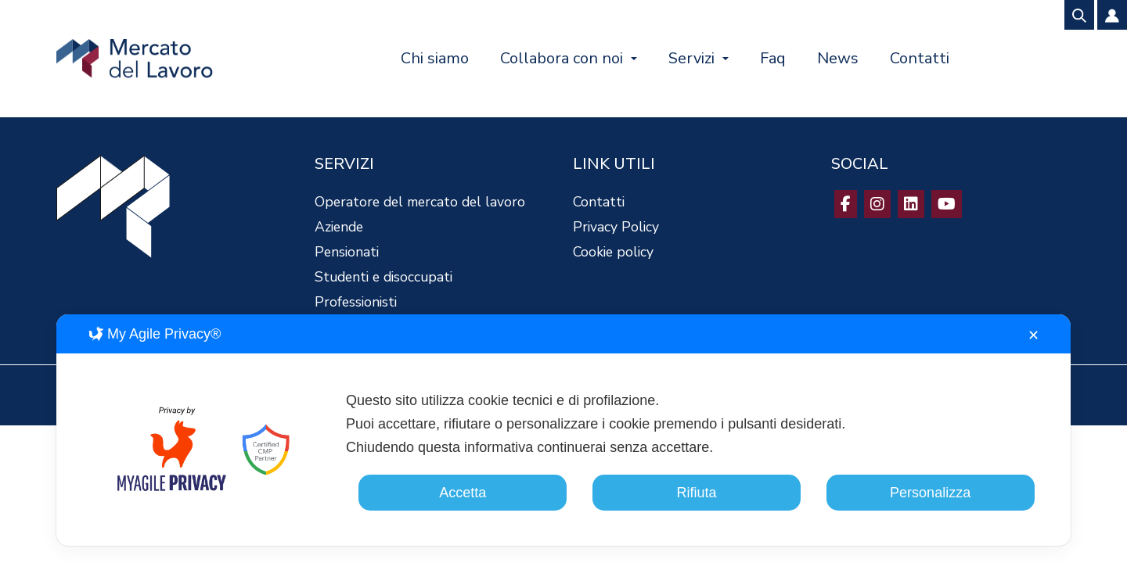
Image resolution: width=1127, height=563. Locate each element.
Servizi (691, 58)
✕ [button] (1033, 335)
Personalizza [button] (930, 492)
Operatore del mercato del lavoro (420, 201)
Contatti (919, 58)
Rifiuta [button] (696, 492)
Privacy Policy (616, 226)
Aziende (339, 226)
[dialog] (563, 430)
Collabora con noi (561, 58)
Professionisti (356, 301)
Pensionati (347, 251)
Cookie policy (613, 251)
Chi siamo (435, 58)
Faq (773, 58)
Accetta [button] (462, 492)
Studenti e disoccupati (383, 276)
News (838, 58)
